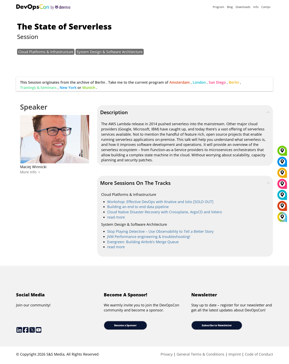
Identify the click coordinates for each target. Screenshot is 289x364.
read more (116, 217)
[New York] (282, 163)
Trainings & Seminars (38, 87)
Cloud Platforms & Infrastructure (45, 51)
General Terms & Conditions (200, 354)
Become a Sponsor (125, 325)
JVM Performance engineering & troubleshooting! (148, 236)
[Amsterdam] (282, 207)
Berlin (234, 82)
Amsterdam (179, 82)
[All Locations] (282, 217)
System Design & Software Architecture (109, 51)
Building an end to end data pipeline (138, 206)
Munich (88, 87)
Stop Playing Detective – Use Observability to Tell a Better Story (160, 231)
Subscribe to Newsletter (217, 325)
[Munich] (282, 152)
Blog (230, 7)
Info (255, 7)
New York (68, 87)
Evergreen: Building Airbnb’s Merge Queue (143, 241)
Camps (266, 7)
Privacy (167, 354)
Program (218, 7)
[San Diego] (282, 185)
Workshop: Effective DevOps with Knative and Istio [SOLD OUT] (160, 201)
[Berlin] (282, 174)
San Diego (217, 82)
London (199, 82)
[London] (282, 196)
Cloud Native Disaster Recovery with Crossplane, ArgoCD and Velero (164, 211)
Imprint (234, 354)
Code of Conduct (259, 354)
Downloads (243, 7)
